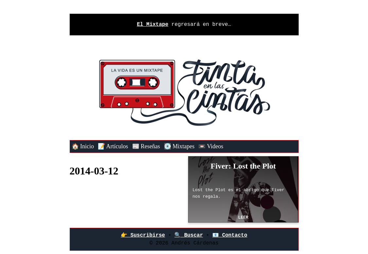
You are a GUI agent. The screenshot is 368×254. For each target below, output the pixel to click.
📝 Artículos (113, 146)
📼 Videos (210, 146)
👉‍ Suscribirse (143, 235)
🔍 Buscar (188, 235)
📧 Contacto (229, 235)
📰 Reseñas (146, 146)
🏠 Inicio (83, 146)
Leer (243, 217)
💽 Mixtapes (179, 146)
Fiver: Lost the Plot (243, 166)
